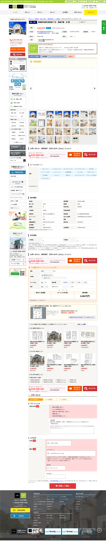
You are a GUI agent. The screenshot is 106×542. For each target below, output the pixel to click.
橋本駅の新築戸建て (35, 379)
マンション (49, 522)
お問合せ (70, 56)
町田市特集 (62, 517)
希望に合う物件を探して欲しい (57, 411)
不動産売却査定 (19, 172)
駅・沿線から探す (18, 99)
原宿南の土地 (73, 382)
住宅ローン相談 (14, 201)
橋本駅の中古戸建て (48, 379)
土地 (48, 524)
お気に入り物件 (81, 324)
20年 (85, 282)
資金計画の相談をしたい (55, 416)
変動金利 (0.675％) (47, 275)
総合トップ (36, 498)
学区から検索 (37, 519)
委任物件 (36, 526)
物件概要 (44, 56)
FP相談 (35, 508)
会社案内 (61, 503)
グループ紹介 (62, 505)
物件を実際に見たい (53, 407)
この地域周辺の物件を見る (43, 33)
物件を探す (103, 27)
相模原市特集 (62, 519)
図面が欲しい (52, 413)
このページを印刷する (18, 61)
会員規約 (78, 503)
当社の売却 (13, 176)
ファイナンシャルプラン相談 (17, 194)
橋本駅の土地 (73, 379)
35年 (65, 282)
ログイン (78, 508)
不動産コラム (50, 510)
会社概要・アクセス (16, 259)
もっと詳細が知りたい (54, 409)
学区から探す (17, 102)
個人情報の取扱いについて (82, 498)
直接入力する (46, 278)
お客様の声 (49, 508)
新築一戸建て (50, 517)
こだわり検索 (37, 517)
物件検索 (70, 1)
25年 (78, 282)
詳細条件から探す (18, 106)
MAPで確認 (55, 33)
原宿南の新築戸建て (35, 382)
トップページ (37, 500)
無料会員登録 (21, 512)
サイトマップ (79, 500)
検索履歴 (101, 1)
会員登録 (78, 505)
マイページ (91, 12)
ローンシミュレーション (57, 56)
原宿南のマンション (61, 382)
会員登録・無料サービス (16, 190)
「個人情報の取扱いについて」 (56, 482)
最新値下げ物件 (37, 524)
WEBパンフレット (15, 208)
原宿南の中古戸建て (48, 382)
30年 (72, 282)
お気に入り (80, 1)
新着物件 (36, 522)
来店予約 (21, 517)
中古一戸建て (50, 519)
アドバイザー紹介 (15, 263)
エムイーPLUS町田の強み (17, 187)
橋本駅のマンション (61, 379)
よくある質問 (14, 204)
